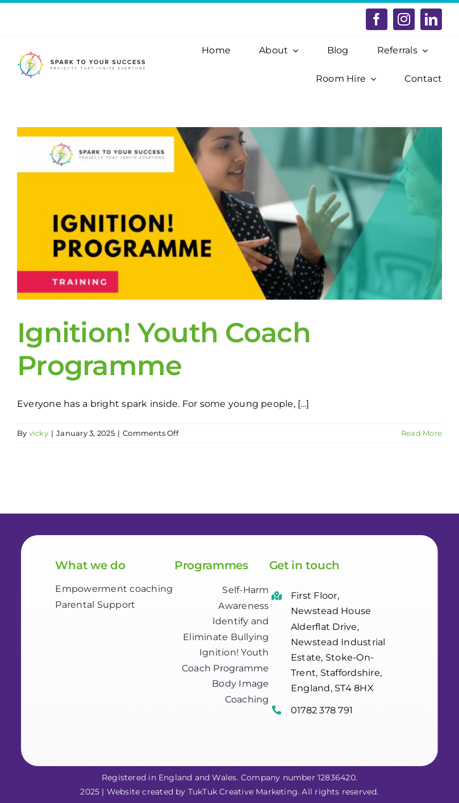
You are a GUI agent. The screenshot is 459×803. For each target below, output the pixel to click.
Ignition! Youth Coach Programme (164, 349)
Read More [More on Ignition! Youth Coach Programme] (421, 433)
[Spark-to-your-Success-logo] (82, 54)
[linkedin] (431, 19)
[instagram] (404, 19)
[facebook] (376, 19)
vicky (38, 433)
